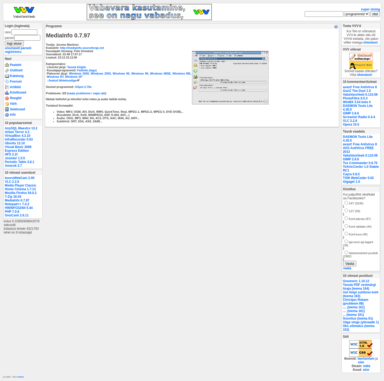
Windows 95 (121, 73)
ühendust (370, 42)
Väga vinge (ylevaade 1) (361, 322)
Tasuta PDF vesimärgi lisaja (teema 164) (359, 286)
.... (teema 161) (354, 307)
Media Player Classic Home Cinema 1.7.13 (20, 187)
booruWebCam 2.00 (19, 178)
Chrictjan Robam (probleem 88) (355, 301)
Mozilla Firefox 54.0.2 (21, 193)
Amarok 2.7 (13, 166)
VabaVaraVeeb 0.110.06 (360, 94)
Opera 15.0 (351, 124)
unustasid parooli (18, 48)
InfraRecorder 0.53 (19, 139)
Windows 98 (139, 73)
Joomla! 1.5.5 (15, 158)
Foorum (13, 81)
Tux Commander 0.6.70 (360, 163)
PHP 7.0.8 (12, 211)
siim (361, 362)
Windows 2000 (79, 73)
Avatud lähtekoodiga (64, 80)
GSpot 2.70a (83, 86)
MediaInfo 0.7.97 (17, 200)
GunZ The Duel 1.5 (357, 91)
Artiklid (13, 87)
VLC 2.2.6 (12, 182)
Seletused (15, 109)
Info (10, 114)
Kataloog (14, 76)
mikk (366, 366)
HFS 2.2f (11, 154)
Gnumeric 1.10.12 (356, 281)
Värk (11, 104)
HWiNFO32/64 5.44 (19, 208)
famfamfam (366, 358)
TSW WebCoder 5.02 (358, 178)
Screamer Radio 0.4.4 (359, 117)
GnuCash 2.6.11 (17, 215)
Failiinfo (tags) (87, 70)
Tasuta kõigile (76, 67)
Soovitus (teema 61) (358, 318)
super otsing (370, 9)
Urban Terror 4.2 (17, 132)
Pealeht (13, 65)
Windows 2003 (101, 73)
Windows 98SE (160, 73)
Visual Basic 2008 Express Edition (18, 149)
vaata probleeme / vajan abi (86, 93)
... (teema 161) (353, 315)
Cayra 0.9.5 (351, 174)
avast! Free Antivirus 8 (360, 87)
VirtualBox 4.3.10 (17, 136)
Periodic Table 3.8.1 (19, 162)
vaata (347, 268)
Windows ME (181, 73)
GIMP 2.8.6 (351, 113)
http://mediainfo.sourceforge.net (82, 47)
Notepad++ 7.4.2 (17, 204)
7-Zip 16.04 (13, 197)
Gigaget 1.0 (351, 182)
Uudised (13, 70)
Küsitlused (15, 92)
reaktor (20, 377)
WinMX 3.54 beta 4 (357, 102)
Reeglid (13, 98)
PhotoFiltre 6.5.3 (355, 98)
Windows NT (55, 76)
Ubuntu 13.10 (15, 143)
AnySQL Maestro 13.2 (21, 128)
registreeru (13, 52)
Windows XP (73, 76)
